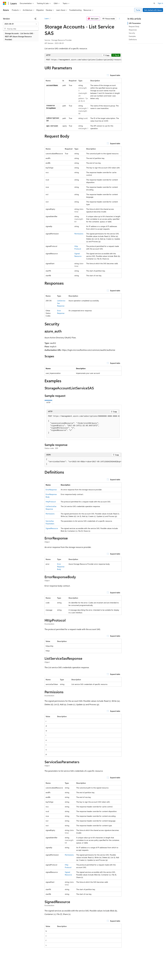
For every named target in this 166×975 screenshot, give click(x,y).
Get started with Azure (153, 10)
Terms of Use (91, 967)
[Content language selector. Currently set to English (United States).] (14, 962)
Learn (47, 18)
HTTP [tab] (48, 402)
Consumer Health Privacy (71, 967)
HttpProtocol (51, 501)
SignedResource (52, 528)
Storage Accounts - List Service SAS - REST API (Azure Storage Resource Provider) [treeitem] (19, 36)
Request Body (134, 26)
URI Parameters (135, 23)
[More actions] (119, 19)
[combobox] (21, 24)
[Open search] (154, 3)
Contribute (44, 967)
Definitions (133, 39)
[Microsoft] (4, 3)
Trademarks (103, 967)
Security (132, 33)
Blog (34, 967)
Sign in (160, 3)
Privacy (54, 967)
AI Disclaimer (8, 967)
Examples (132, 36)
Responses (133, 30)
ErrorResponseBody (60, 566)
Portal (138, 10)
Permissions (78, 233)
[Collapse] (35, 18)
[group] (83, 60)
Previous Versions (22, 967)
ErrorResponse (51, 489)
